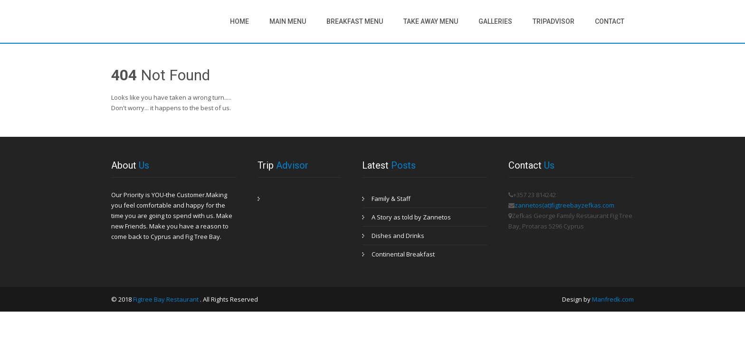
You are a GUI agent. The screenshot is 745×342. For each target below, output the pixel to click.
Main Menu (287, 21)
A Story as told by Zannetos (411, 217)
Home (239, 21)
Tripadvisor (553, 21)
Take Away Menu (430, 21)
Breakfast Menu (354, 21)
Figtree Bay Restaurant (166, 299)
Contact (609, 21)
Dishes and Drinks (398, 235)
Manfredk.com (613, 299)
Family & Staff (391, 198)
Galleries (495, 21)
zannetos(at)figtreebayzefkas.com (564, 205)
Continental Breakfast (403, 254)
